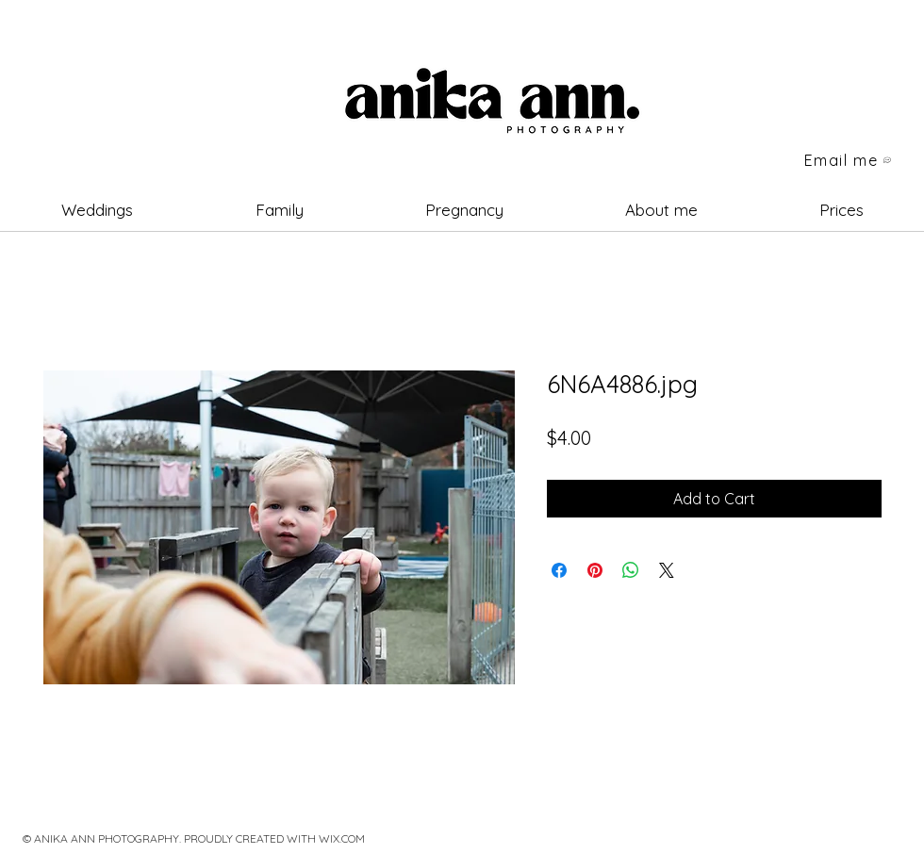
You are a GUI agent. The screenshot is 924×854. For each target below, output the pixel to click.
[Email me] (848, 160)
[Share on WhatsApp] (630, 570)
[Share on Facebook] (559, 570)
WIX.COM (342, 838)
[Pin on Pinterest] (595, 570)
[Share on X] (666, 570)
